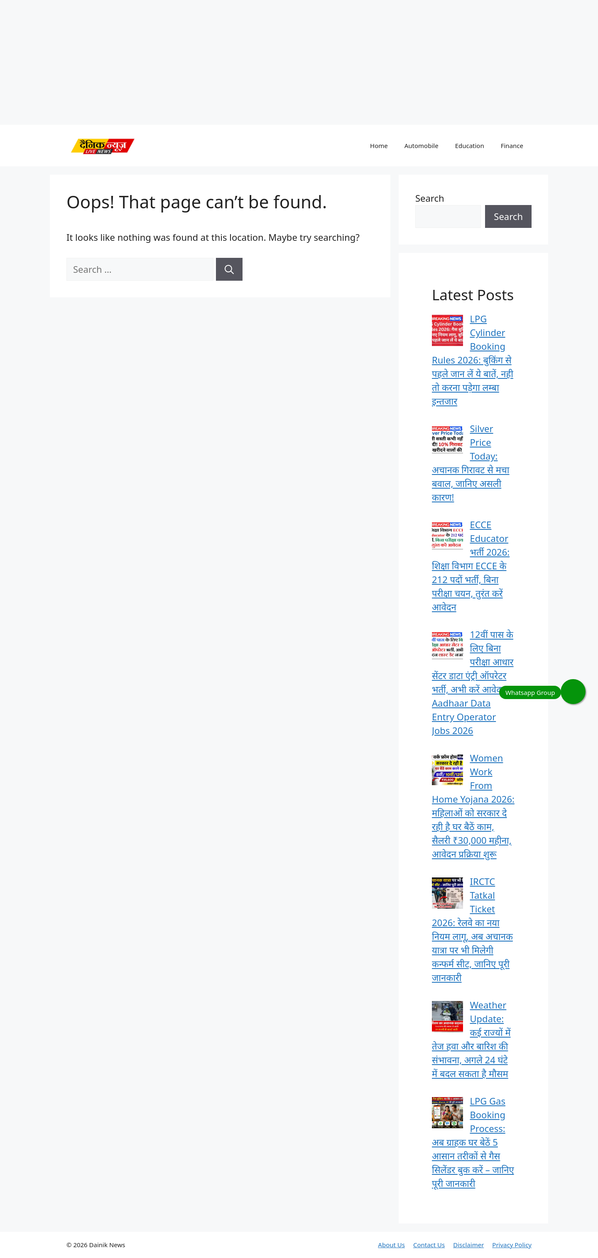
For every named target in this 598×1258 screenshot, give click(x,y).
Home (379, 145)
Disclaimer (468, 1245)
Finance (512, 145)
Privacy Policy (512, 1245)
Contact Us (429, 1245)
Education (469, 145)
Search (429, 198)
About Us (391, 1245)
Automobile (421, 145)
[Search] (229, 269)
